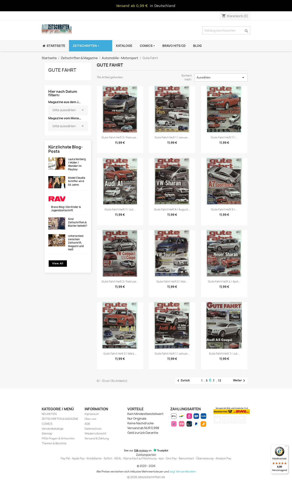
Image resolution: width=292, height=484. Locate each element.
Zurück (183, 380)
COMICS (47, 423)
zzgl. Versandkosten (182, 471)
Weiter (239, 380)
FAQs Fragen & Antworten (58, 438)
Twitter (217, 419)
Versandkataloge (53, 428)
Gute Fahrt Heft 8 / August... (172, 209)
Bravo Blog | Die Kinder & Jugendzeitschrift (66, 208)
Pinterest (234, 419)
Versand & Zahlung (97, 438)
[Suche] (226, 30)
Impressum (92, 414)
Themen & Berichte (54, 443)
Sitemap (47, 433)
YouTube (225, 419)
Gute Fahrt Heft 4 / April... (224, 281)
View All (57, 263)
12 (220, 380)
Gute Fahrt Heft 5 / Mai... (172, 281)
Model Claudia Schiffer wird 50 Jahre (76, 181)
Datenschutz (93, 428)
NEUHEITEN (49, 414)
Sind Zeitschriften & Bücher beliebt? (77, 222)
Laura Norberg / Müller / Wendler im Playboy (77, 164)
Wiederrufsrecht (95, 433)
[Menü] (286, 447)
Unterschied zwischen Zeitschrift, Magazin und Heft (76, 242)
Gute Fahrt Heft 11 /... (224, 137)
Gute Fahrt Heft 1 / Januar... (172, 137)
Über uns (90, 419)
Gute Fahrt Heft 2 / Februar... (120, 137)
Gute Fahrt (62, 70)
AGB (87, 423)
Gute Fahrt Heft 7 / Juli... (120, 209)
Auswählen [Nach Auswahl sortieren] (221, 77)
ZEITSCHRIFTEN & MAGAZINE (60, 419)
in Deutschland (162, 5)
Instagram (242, 419)
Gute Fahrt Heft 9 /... (224, 209)
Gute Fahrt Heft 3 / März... (119, 353)
